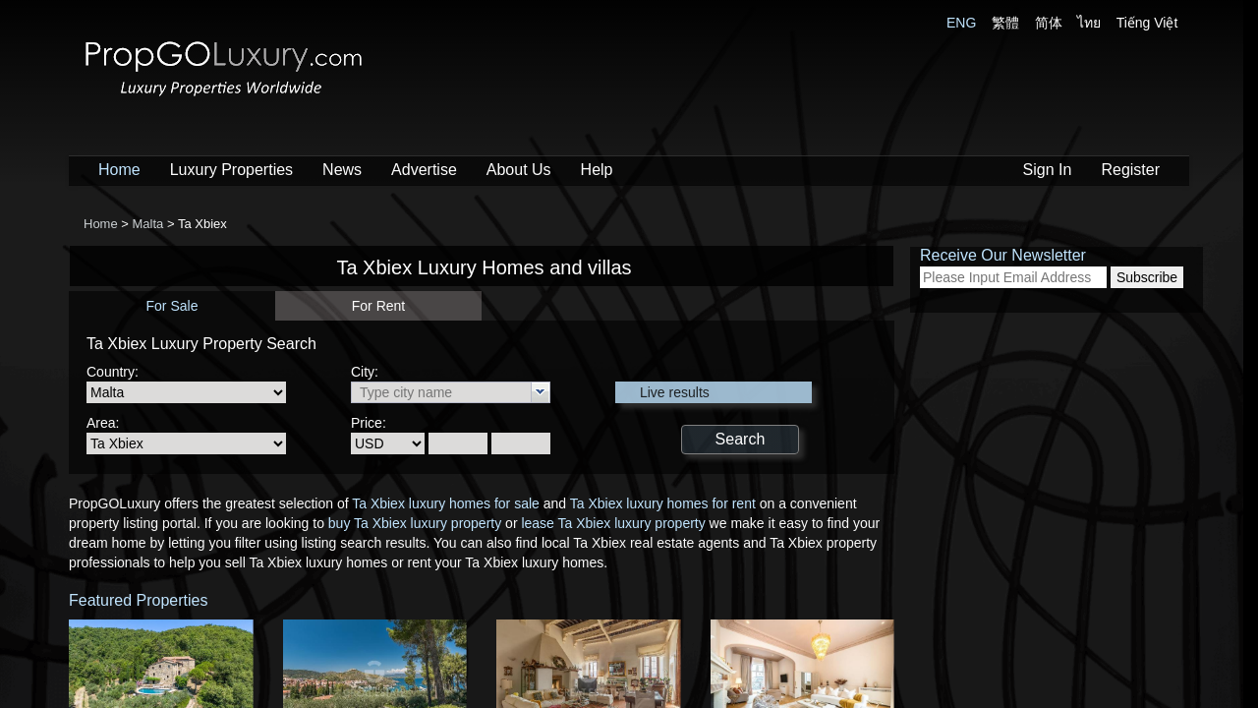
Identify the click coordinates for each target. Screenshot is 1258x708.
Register (1130, 169)
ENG (961, 22)
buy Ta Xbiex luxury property (414, 523)
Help (597, 169)
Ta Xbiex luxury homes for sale (446, 503)
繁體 (1005, 22)
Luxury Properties (231, 169)
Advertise (424, 169)
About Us (518, 169)
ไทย (1089, 22)
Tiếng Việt (1147, 22)
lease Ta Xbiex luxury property (613, 523)
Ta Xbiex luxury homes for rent (663, 503)
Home (119, 169)
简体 (1048, 22)
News (342, 169)
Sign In (1047, 169)
